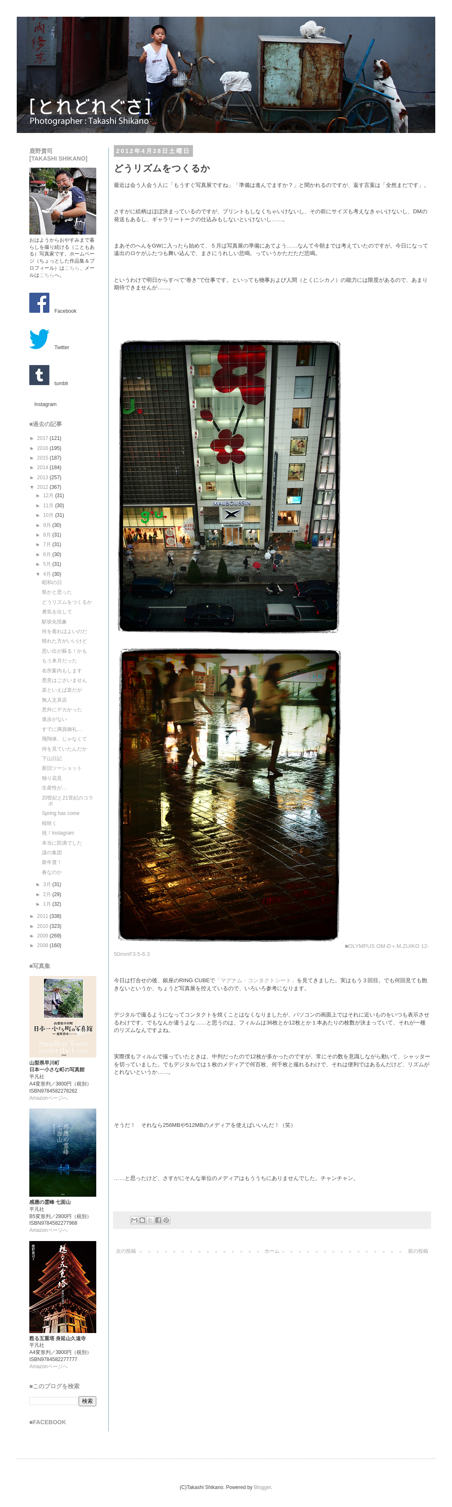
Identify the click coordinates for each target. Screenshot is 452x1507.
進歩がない (54, 719)
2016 (43, 448)
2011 (43, 916)
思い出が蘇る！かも (64, 651)
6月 (47, 554)
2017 (43, 438)
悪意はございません (64, 680)
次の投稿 (126, 1251)
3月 (47, 884)
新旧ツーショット (62, 768)
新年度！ (52, 862)
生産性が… (54, 788)
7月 (47, 544)
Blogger (262, 1487)
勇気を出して (57, 612)
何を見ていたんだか (64, 749)
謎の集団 (52, 853)
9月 (47, 525)
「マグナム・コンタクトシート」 (256, 980)
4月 (47, 574)
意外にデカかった (62, 710)
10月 (49, 515)
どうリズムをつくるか (67, 602)
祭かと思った (57, 592)
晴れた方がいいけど (64, 641)
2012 (43, 487)
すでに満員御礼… (62, 729)
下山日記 (52, 758)
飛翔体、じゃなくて (64, 739)
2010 (43, 926)
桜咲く (49, 823)
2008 (43, 945)
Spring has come (61, 813)
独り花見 (52, 778)
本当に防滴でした (62, 843)
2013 (43, 477)
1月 (47, 904)
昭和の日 (52, 582)
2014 (43, 467)
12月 (49, 495)
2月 (47, 894)
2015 (43, 458)
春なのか (52, 872)
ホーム (272, 1251)
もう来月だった (59, 661)
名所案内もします (62, 671)
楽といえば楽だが (62, 690)
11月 (49, 505)
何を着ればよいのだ (64, 631)
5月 (47, 564)
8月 (47, 535)
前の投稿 (418, 1251)
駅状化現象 (54, 622)
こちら (72, 268)
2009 (43, 936)
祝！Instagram (58, 833)
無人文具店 (54, 700)
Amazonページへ (48, 1098)
